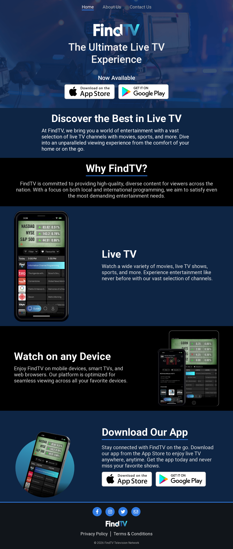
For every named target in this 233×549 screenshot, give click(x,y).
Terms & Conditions (133, 533)
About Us (112, 7)
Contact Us (140, 7)
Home (88, 7)
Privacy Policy (94, 533)
